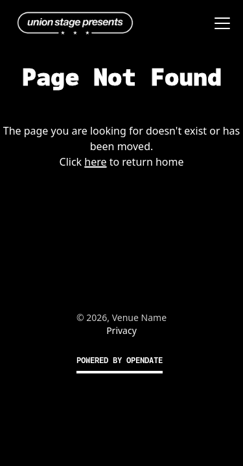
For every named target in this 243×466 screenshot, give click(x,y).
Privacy (121, 330)
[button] (220, 23)
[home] (71, 23)
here (95, 162)
